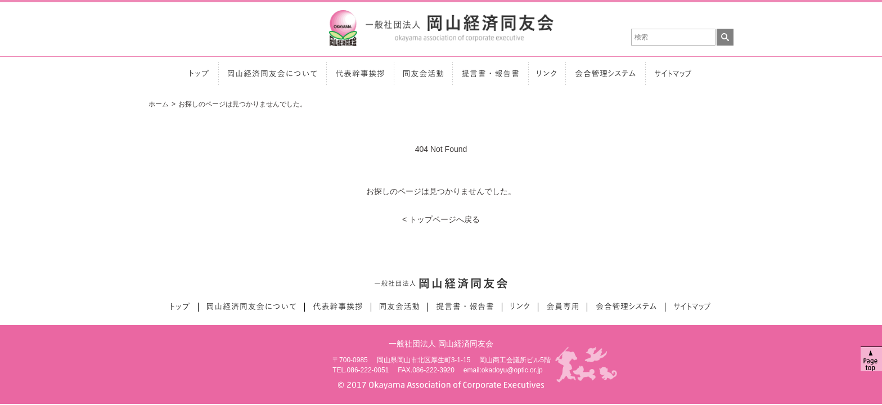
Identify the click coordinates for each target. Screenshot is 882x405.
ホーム (158, 99)
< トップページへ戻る (441, 214)
